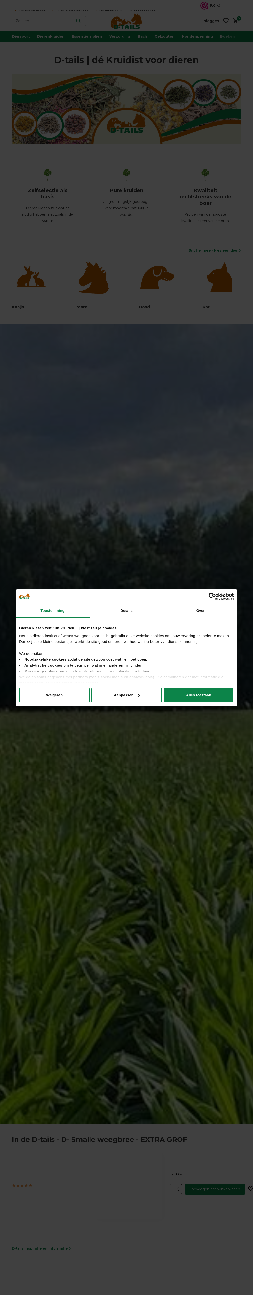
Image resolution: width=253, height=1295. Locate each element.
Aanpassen (127, 695)
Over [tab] (200, 610)
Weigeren (54, 695)
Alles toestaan (198, 695)
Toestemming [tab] (52, 610)
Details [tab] (126, 610)
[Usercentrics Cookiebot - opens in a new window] (212, 596)
